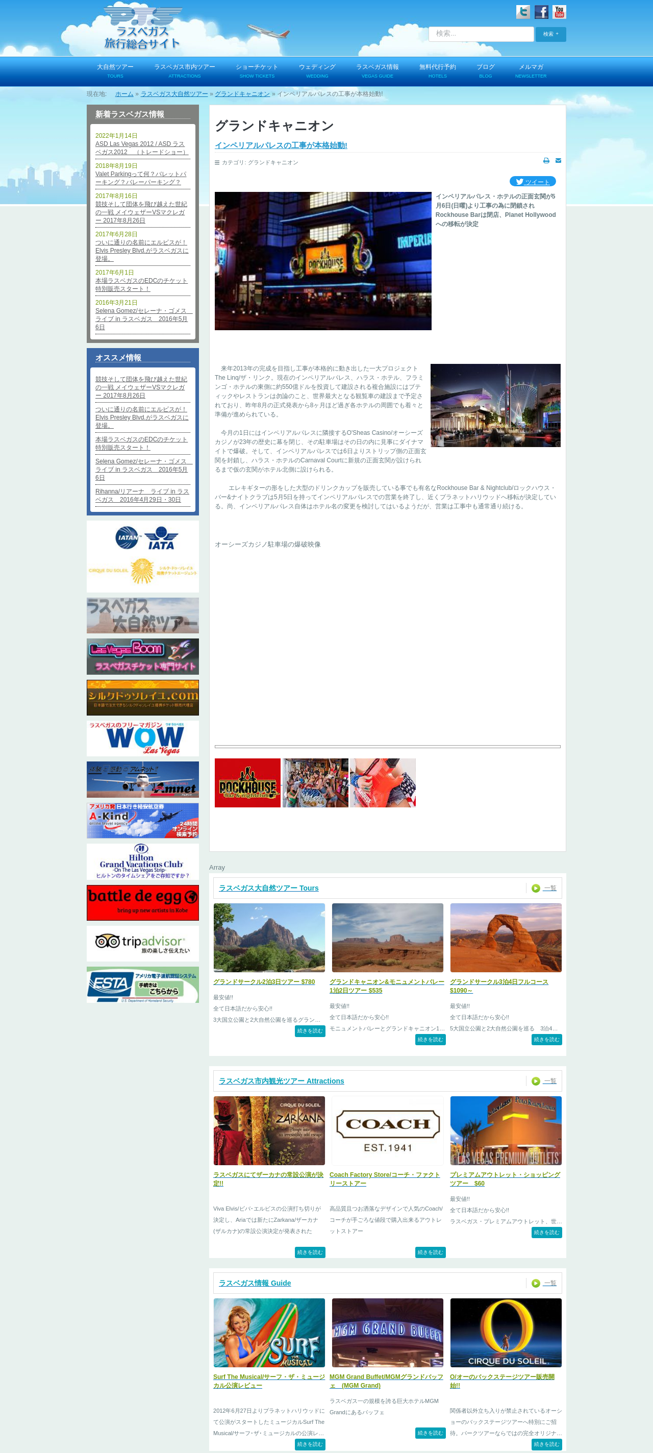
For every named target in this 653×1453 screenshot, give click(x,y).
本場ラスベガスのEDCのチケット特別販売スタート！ (141, 284)
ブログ (485, 72)
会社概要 (164, 1408)
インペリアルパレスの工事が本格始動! (281, 145)
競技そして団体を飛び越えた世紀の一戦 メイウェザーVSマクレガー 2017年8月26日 (141, 212)
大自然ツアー (115, 72)
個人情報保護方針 (217, 1408)
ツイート (533, 182)
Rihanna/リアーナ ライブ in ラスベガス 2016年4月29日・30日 (142, 495)
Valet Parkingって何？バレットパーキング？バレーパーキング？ (140, 178)
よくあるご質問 (399, 1408)
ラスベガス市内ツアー (184, 72)
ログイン (121, 1408)
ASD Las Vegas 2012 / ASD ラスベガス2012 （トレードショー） (142, 148)
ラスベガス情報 (377, 72)
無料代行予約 (437, 72)
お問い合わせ (277, 1408)
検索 (548, 34)
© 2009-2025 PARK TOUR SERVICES (326, 1438)
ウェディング (317, 72)
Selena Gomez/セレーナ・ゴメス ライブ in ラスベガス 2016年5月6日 (142, 319)
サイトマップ (511, 1408)
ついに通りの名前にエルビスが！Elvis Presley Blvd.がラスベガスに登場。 (142, 250)
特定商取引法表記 (337, 1408)
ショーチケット (257, 72)
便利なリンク (456, 1408)
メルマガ (531, 72)
